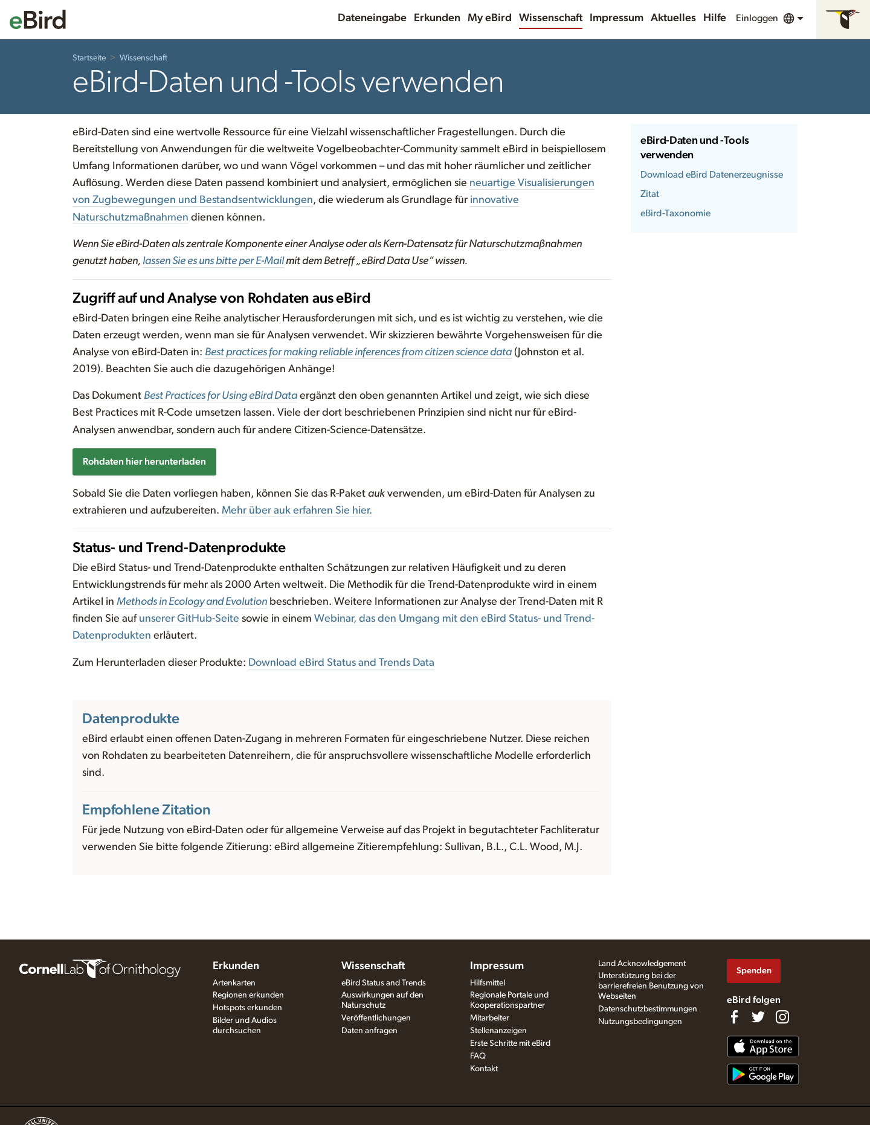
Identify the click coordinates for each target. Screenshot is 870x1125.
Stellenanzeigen (498, 1031)
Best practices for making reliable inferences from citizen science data (358, 352)
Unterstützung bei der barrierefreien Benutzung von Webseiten (651, 986)
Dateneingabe (372, 18)
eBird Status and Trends (383, 983)
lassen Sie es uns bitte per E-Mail (213, 261)
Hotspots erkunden (247, 1008)
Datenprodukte (130, 719)
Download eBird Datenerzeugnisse (711, 174)
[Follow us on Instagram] (782, 1017)
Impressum (616, 18)
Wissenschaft (550, 18)
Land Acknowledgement (642, 963)
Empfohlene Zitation (146, 810)
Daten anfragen (369, 1031)
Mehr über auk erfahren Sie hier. (297, 510)
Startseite (89, 58)
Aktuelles (673, 18)
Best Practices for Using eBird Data (220, 395)
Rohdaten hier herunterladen (144, 461)
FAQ (478, 1056)
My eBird (490, 18)
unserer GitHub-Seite (189, 618)
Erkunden (437, 18)
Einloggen (757, 18)
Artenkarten (234, 983)
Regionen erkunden (248, 995)
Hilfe (714, 18)
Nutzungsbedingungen (640, 1021)
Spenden (754, 970)
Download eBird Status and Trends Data (341, 662)
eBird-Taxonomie (675, 213)
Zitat (649, 194)
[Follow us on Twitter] (758, 1017)
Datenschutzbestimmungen (647, 1009)
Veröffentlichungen (376, 1018)
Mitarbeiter (489, 1018)
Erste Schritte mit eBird (510, 1043)
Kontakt (484, 1069)
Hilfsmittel (487, 983)
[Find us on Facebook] (734, 1017)
